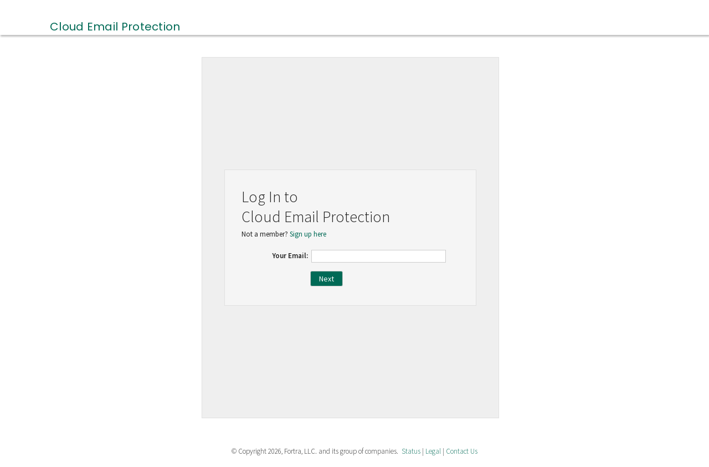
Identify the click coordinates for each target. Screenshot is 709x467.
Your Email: (290, 255)
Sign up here (308, 234)
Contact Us (461, 451)
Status (411, 451)
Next (326, 279)
